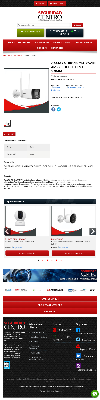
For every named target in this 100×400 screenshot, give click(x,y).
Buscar (77, 25)
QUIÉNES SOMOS (83, 42)
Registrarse (17, 248)
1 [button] (38, 260)
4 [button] (52, 260)
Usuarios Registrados (76, 88)
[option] (27, 230)
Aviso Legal (35, 353)
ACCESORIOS (42, 42)
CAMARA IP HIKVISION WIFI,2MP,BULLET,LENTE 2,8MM (70, 242)
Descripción (9, 134)
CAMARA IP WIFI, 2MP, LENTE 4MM (19, 241)
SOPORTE (42, 48)
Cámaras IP (17, 56)
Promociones (62, 42)
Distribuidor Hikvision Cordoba (36, 358)
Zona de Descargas (30, 31)
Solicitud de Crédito (39, 337)
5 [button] (56, 260)
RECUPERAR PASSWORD (50, 305)
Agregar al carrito (27, 253)
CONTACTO (57, 48)
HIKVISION (24, 42)
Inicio (11, 42)
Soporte (34, 341)
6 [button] (61, 260)
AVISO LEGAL (50, 311)
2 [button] (43, 260)
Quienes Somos (37, 332)
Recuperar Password (34, 347)
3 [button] (47, 260)
